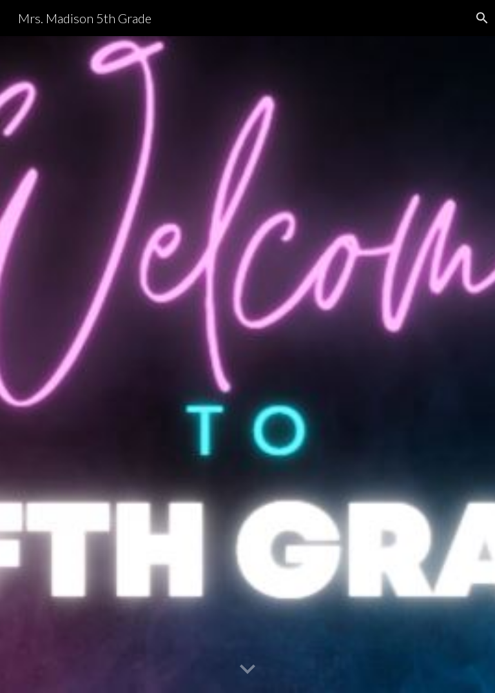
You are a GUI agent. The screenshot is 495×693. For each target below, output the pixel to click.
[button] (247, 669)
